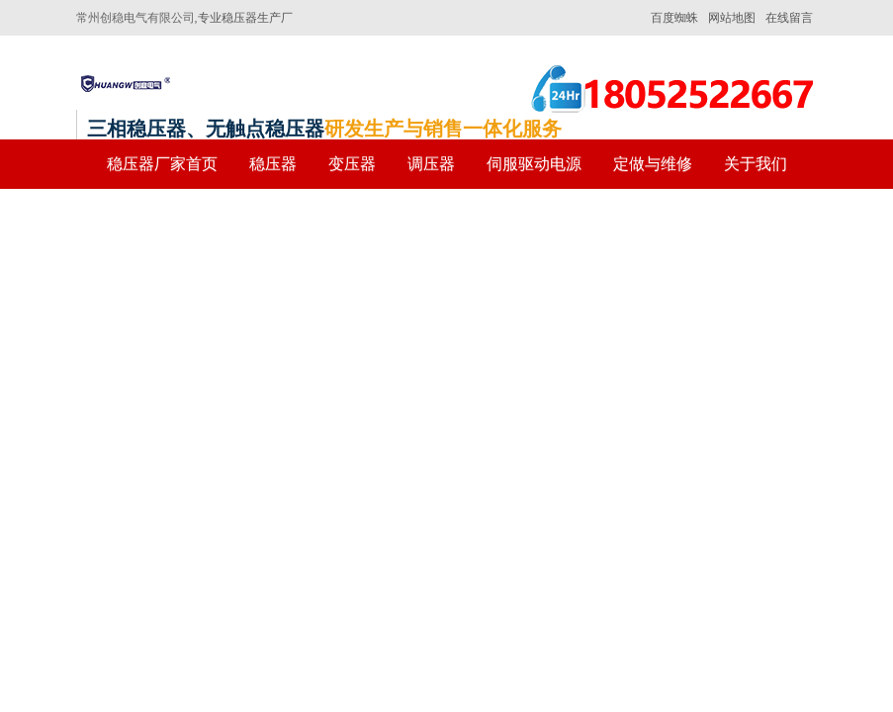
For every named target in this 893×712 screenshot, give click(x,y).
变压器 (352, 163)
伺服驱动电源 (534, 163)
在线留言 (789, 18)
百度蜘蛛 (674, 18)
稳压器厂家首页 (162, 163)
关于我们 (755, 163)
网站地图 (732, 18)
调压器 (431, 163)
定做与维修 (652, 163)
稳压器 (273, 163)
